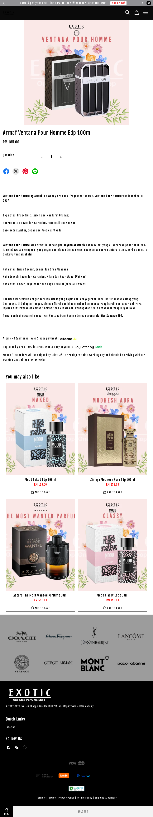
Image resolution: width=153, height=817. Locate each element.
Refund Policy (84, 797)
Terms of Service (46, 797)
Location (10, 727)
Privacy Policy (66, 797)
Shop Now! (118, 3)
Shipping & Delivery (106, 797)
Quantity (8, 155)
